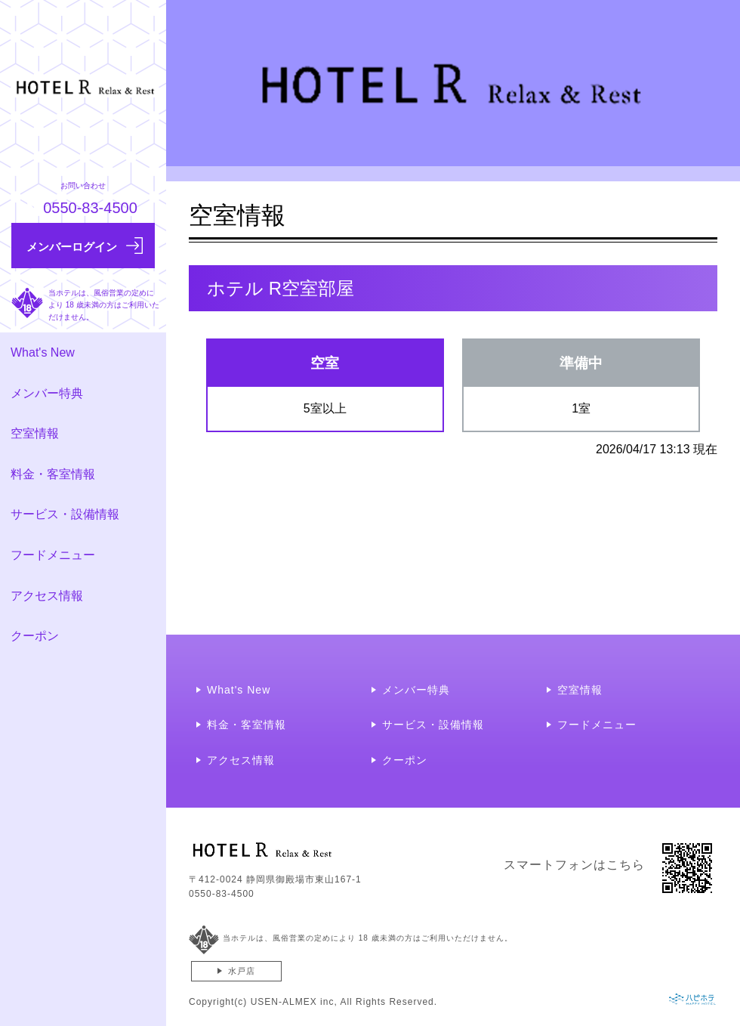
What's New (43, 352)
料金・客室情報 (53, 474)
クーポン (35, 635)
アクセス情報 (47, 595)
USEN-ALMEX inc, (294, 1002)
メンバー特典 (47, 393)
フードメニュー (53, 555)
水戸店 (241, 970)
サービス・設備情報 (65, 514)
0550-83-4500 (221, 893)
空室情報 (35, 433)
